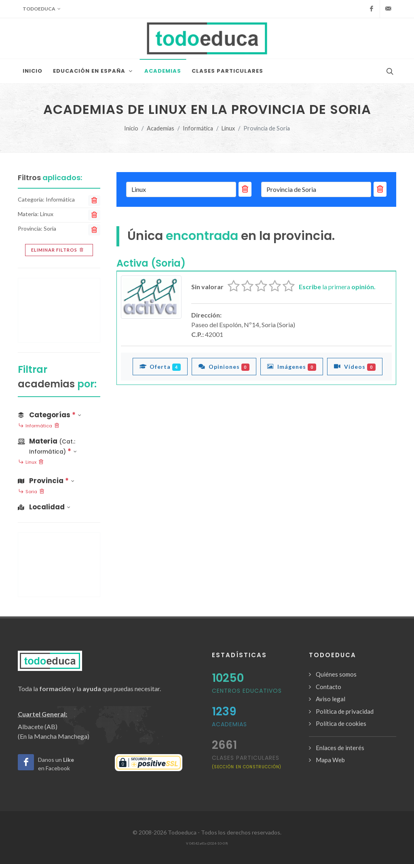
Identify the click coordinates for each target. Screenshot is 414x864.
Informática (198, 128)
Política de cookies (341, 723)
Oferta (160, 366)
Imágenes (291, 366)
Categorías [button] (49, 415)
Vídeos (355, 366)
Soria (31, 492)
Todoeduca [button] (42, 9)
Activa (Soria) (151, 263)
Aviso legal (330, 698)
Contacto (328, 686)
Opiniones (224, 366)
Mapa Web (330, 759)
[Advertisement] (59, 310)
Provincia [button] (46, 481)
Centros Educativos (247, 691)
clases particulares (246, 761)
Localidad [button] (44, 507)
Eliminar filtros (58, 250)
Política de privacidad (345, 711)
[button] (59, 444)
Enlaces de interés (340, 747)
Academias (160, 128)
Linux (228, 128)
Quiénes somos (336, 674)
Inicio (131, 128)
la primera (337, 286)
